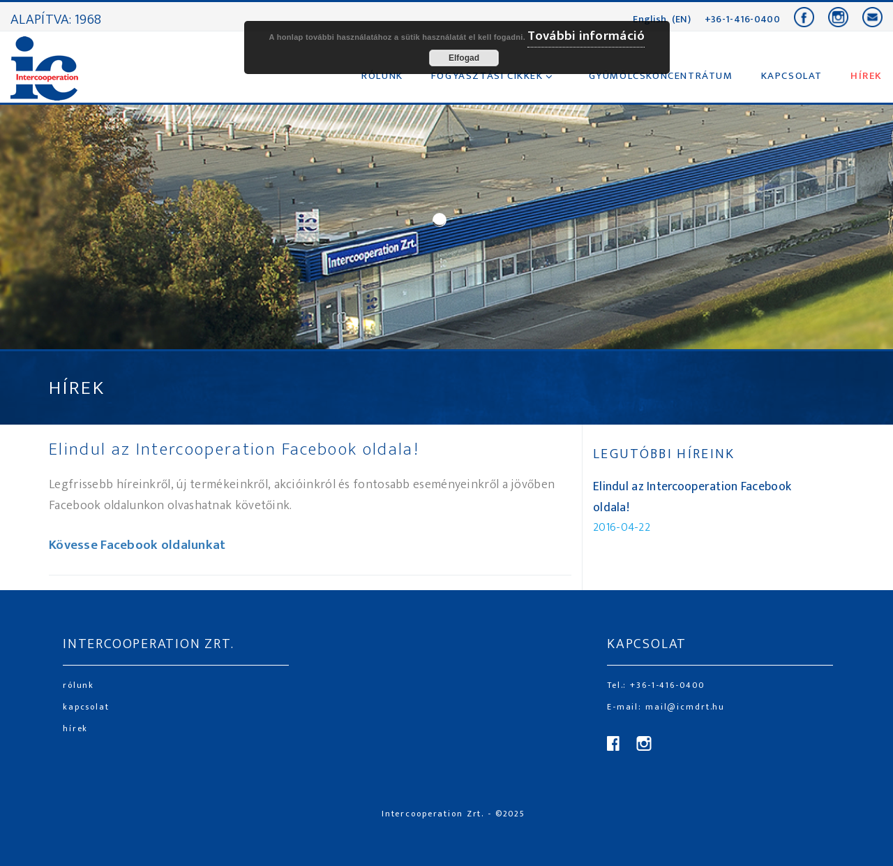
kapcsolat (86, 707)
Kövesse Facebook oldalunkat (137, 545)
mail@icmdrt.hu (683, 707)
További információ (586, 36)
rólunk (78, 685)
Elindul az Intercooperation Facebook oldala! (234, 449)
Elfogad (464, 58)
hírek (75, 728)
